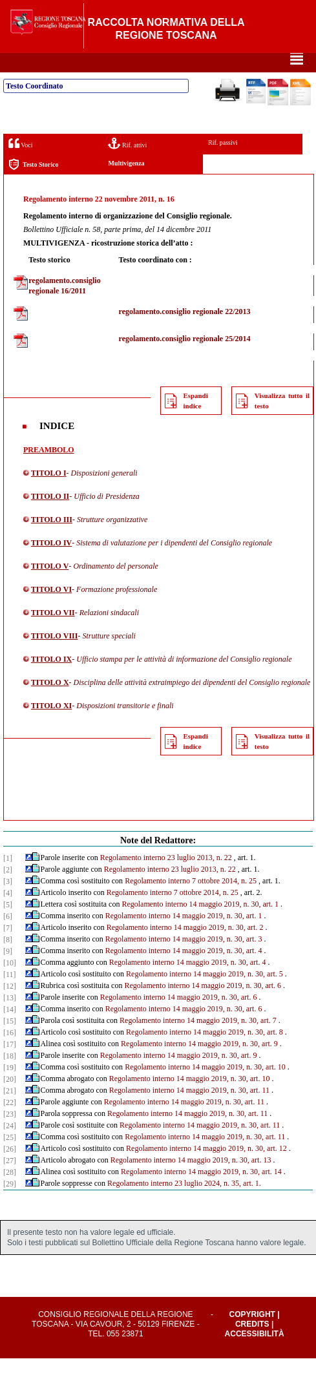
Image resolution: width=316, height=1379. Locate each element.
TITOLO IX (51, 679)
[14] (9, 1030)
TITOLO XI (51, 726)
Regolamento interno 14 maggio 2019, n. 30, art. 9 (199, 1064)
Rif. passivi (223, 163)
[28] (9, 1192)
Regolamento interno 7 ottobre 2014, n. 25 (191, 901)
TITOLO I (49, 493)
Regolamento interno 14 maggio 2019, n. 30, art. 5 (204, 994)
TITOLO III (51, 540)
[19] (9, 1088)
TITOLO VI (51, 610)
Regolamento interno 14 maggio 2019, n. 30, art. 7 (198, 1041)
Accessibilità (254, 1354)
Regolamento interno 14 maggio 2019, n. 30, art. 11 (189, 1110)
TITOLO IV (51, 563)
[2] (7, 890)
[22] (9, 1123)
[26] (9, 1169)
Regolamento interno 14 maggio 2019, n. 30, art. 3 (183, 959)
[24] (9, 1146)
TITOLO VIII (54, 656)
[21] (9, 1111)
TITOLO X (50, 703)
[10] (9, 983)
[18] (9, 1076)
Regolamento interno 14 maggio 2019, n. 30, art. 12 (206, 1169)
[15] (9, 1041)
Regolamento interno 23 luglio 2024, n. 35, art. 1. (184, 1203)
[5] (7, 925)
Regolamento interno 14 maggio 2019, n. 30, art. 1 (200, 924)
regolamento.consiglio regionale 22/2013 (185, 332)
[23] (9, 1134)
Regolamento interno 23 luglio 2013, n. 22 (166, 878)
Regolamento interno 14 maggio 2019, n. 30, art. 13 (191, 1180)
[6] (7, 937)
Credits (252, 1344)
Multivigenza (126, 183)
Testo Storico (33, 185)
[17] (9, 1064)
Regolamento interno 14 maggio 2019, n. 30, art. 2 (185, 948)
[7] (7, 948)
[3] (7, 902)
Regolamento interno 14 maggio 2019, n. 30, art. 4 (183, 971)
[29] (9, 1204)
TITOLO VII (53, 633)
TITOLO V (50, 586)
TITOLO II (50, 516)
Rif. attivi (127, 163)
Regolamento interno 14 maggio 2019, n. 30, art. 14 (201, 1192)
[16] (9, 1053)
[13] (9, 1018)
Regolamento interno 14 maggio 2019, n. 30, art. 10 (205, 1087)
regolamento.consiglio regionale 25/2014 (185, 359)
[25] (9, 1158)
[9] (7, 971)
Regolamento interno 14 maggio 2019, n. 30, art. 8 (204, 1052)
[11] (9, 995)
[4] (7, 913)
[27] (9, 1181)
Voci (20, 163)
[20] (9, 1099)
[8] (7, 960)
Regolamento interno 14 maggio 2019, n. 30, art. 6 (202, 1006)
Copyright (252, 1335)
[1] (7, 878)
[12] (9, 1006)
